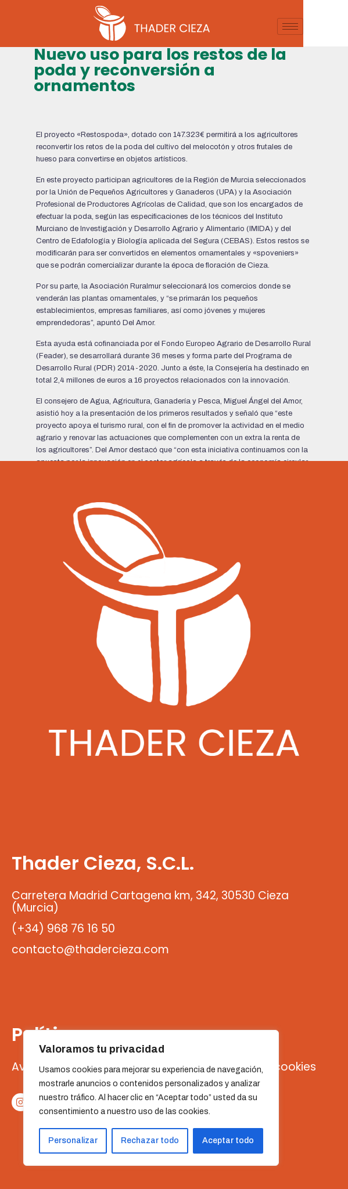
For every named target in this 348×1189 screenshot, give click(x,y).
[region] (151, 1098)
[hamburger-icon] (335, 26)
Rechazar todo (150, 1140)
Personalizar (73, 1140)
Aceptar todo (228, 1140)
